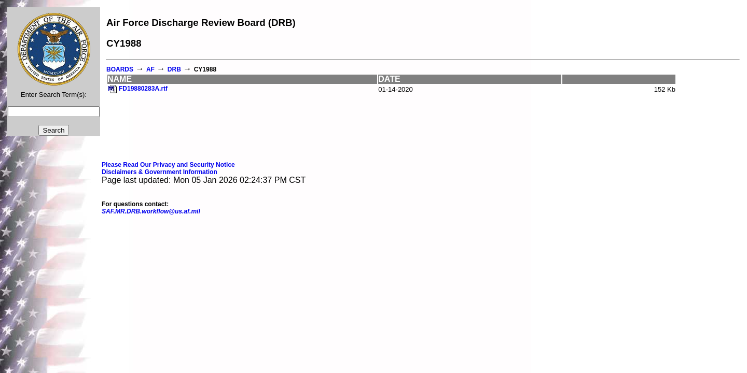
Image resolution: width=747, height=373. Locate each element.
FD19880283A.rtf (143, 88)
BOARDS (119, 69)
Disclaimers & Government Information (159, 172)
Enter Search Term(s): (54, 94)
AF (150, 69)
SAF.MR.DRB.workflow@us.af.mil (151, 211)
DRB (174, 69)
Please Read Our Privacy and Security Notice (168, 164)
